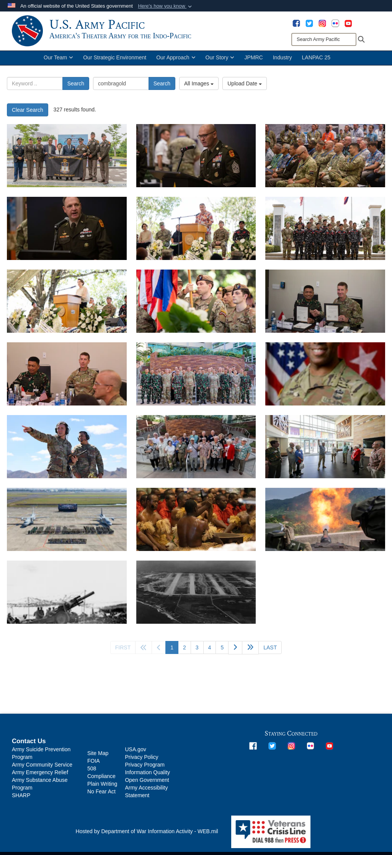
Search (75, 90)
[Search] (323, 39)
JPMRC (253, 64)
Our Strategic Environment (114, 64)
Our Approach (175, 64)
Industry (282, 64)
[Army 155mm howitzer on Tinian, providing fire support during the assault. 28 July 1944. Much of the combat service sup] (67, 599)
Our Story (220, 64)
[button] (165, 6)
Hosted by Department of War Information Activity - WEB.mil (147, 838)
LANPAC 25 (316, 64)
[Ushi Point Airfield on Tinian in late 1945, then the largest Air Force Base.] (196, 599)
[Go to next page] (235, 654)
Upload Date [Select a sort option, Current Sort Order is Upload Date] (244, 90)
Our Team (58, 64)
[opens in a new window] (296, 23)
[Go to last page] (270, 654)
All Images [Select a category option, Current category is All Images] (199, 90)
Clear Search (27, 117)
